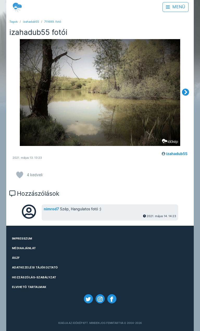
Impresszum (22, 238)
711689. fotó (52, 21)
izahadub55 (31, 21)
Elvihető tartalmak (29, 287)
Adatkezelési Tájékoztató (35, 267)
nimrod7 (51, 209)
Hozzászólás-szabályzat (34, 277)
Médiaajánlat (24, 248)
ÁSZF (16, 258)
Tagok (13, 21)
